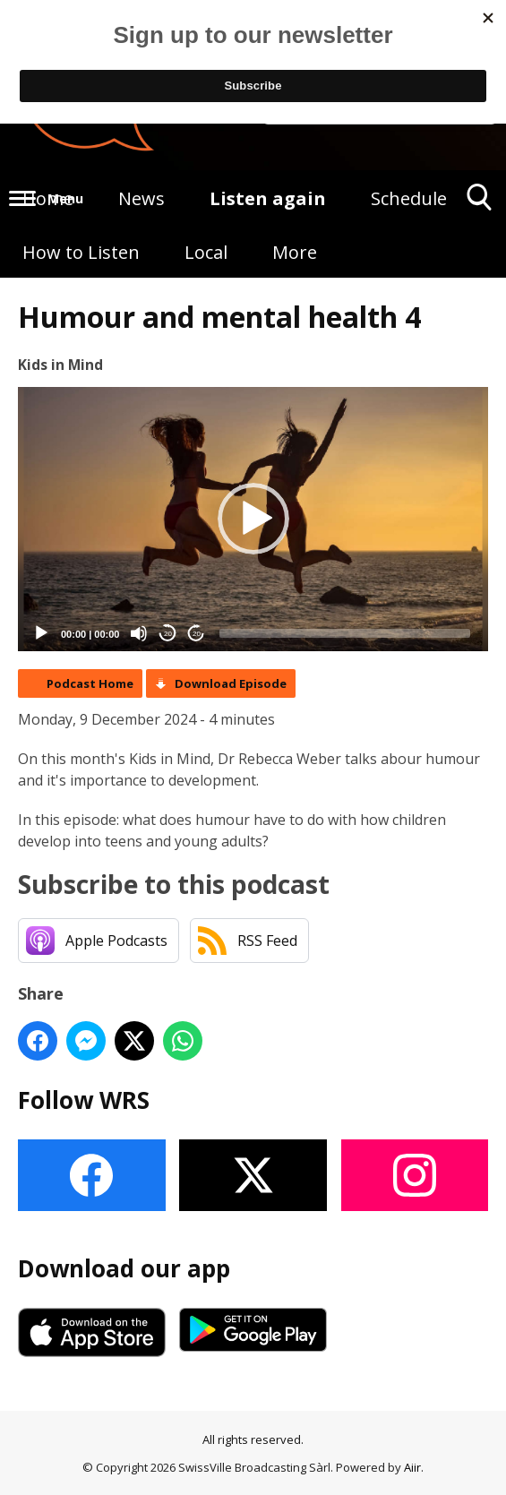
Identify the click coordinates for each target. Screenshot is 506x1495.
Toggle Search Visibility (480, 204)
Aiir (412, 1467)
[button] (253, 518)
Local (205, 252)
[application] (253, 519)
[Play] (41, 633)
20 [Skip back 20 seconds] (168, 634)
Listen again (268, 198)
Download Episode (231, 683)
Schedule (409, 198)
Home (47, 198)
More (294, 252)
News (141, 198)
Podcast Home (90, 683)
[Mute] (139, 633)
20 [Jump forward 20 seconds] (197, 634)
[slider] (344, 633)
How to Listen (81, 252)
